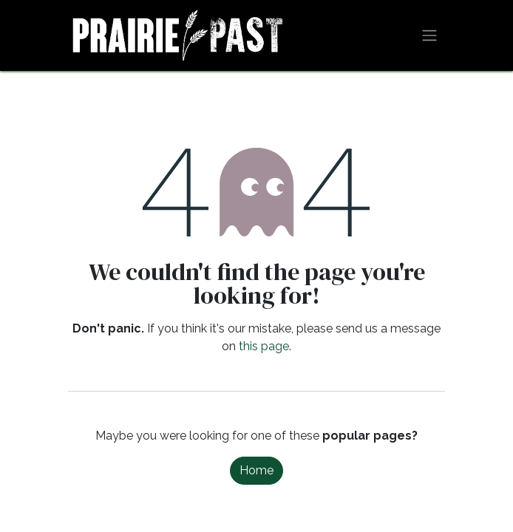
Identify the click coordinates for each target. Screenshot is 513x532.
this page (264, 346)
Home (256, 470)
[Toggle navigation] (429, 36)
